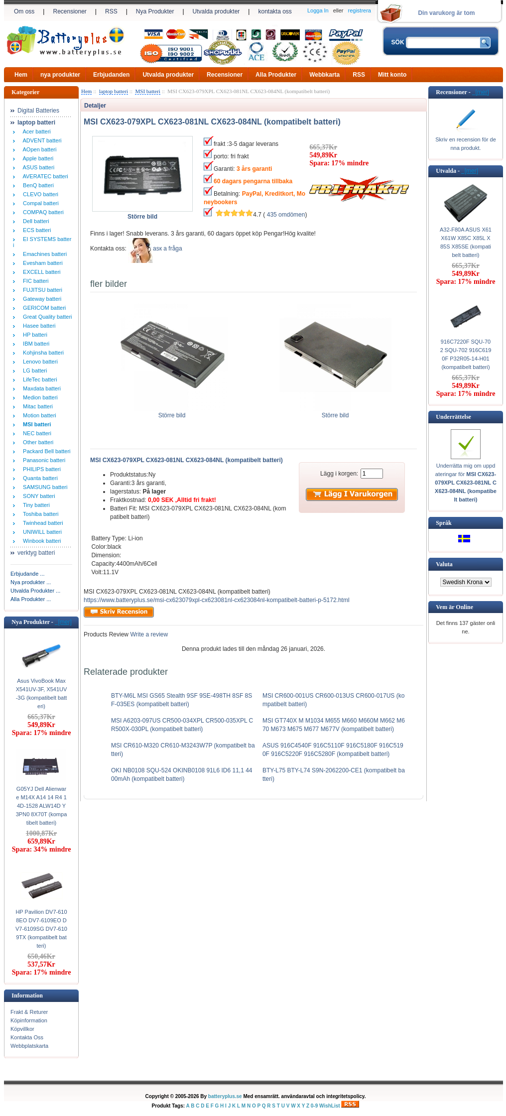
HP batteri (33, 335)
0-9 (314, 1106)
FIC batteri (34, 281)
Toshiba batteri (39, 514)
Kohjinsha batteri (42, 353)
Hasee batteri (38, 326)
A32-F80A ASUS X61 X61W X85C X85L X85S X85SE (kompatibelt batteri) (466, 242)
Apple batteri (36, 158)
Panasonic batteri (42, 460)
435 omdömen (286, 214)
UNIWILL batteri (41, 532)
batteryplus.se (225, 1096)
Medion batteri (39, 397)
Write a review (148, 634)
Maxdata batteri (40, 388)
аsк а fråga (167, 248)
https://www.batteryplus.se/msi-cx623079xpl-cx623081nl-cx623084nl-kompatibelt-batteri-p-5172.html (217, 600)
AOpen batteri (38, 149)
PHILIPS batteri (40, 469)
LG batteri (33, 370)
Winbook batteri (40, 541)
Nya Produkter (155, 11)
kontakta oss (274, 11)
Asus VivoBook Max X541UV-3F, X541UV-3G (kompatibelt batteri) (41, 693)
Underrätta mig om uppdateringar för (466, 482)
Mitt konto (392, 74)
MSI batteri (147, 91)
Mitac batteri (36, 406)
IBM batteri (34, 344)
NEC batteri (35, 433)
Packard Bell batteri (45, 451)
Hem (20, 74)
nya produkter (60, 74)
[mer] (63, 622)
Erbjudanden (111, 74)
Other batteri (36, 442)
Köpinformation (28, 1020)
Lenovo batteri (39, 362)
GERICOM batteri (43, 308)
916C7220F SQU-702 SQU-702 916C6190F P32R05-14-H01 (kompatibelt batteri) (466, 354)
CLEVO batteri (39, 194)
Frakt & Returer (29, 1012)
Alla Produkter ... (30, 599)
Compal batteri (39, 203)
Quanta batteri (39, 478)
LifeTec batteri (38, 379)
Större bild (172, 412)
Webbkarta (324, 74)
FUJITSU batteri (41, 290)
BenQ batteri (37, 185)
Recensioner (69, 11)
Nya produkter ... (30, 582)
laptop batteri (113, 91)
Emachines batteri (43, 254)
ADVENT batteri (41, 140)
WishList (329, 1106)
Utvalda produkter (216, 11)
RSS (111, 11)
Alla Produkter (275, 74)
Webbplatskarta (29, 1046)
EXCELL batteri (40, 272)
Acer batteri (35, 131)
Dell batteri (34, 221)
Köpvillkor (22, 1029)
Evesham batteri (41, 263)
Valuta (444, 564)
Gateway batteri (40, 299)
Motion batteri (38, 415)
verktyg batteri (36, 552)
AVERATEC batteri (44, 176)
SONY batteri (37, 496)
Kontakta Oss (26, 1037)
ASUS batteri (37, 167)
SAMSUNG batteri (43, 487)
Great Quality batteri (46, 317)
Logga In (318, 10)
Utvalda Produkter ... (35, 591)
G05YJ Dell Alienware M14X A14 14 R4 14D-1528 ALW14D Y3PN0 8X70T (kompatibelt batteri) (41, 806)
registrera (359, 10)
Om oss (24, 11)
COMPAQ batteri (42, 212)
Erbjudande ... (27, 574)
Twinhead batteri (41, 523)
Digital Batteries (38, 110)
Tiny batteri (35, 505)
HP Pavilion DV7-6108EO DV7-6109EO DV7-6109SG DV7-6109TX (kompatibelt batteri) (41, 929)
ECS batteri (35, 230)
